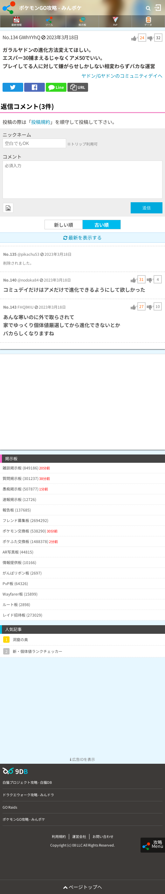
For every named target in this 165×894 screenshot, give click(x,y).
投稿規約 (40, 121)
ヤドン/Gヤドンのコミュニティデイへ (121, 75)
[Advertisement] (82, 398)
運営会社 (79, 836)
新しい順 (63, 224)
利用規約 (59, 836)
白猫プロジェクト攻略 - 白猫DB (27, 782)
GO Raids (10, 807)
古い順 (101, 224)
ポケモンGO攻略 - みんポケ (50, 7)
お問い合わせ (103, 836)
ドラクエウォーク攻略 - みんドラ (28, 794)
